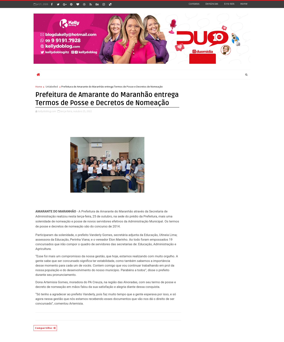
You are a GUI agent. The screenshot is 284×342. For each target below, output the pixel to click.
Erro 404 (229, 3)
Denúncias (211, 3)
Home (243, 3)
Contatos (194, 3)
